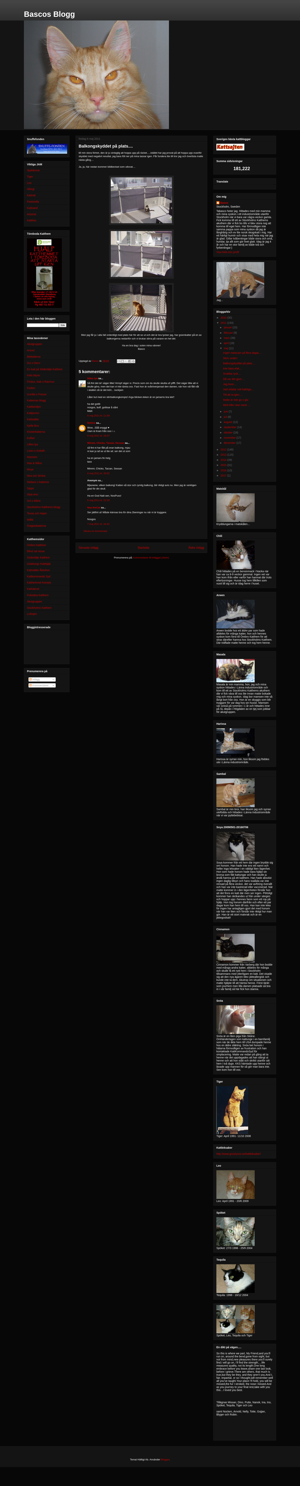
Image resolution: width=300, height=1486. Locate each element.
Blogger (165, 1459)
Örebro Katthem (36, 545)
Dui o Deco (33, 362)
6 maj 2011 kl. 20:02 (98, 473)
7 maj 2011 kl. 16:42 (98, 524)
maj (226, 348)
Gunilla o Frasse (36, 394)
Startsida (143, 547)
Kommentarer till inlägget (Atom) (151, 557)
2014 (224, 459)
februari (228, 332)
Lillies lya (32, 444)
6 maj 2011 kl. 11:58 (98, 415)
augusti (228, 422)
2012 (224, 449)
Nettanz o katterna (38, 482)
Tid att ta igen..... (233, 394)
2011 (224, 322)
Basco (224, 202)
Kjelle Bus (33, 425)
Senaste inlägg (88, 547)
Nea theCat (93, 507)
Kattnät (31, 195)
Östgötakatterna (36, 525)
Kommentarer (39, 685)
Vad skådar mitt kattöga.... (238, 389)
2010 (224, 317)
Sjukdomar (33, 170)
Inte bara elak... (232, 368)
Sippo (30, 488)
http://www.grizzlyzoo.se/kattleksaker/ (238, 1153)
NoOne (91, 422)
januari (228, 327)
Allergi (30, 189)
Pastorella (33, 201)
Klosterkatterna (36, 431)
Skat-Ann (32, 494)
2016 (224, 470)
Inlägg (34, 679)
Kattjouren (33, 413)
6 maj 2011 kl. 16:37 (98, 435)
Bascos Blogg (49, 14)
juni (226, 411)
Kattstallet (33, 419)
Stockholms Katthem (39, 607)
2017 (224, 475)
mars (227, 337)
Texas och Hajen (37, 513)
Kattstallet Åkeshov (38, 570)
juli (226, 416)
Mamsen (32, 457)
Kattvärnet (33, 588)
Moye (30, 469)
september (230, 427)
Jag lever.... (230, 384)
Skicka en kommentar (95, 531)
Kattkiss (31, 220)
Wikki (30, 519)
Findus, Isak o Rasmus (40, 381)
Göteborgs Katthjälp (39, 563)
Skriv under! (230, 358)
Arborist (31, 214)
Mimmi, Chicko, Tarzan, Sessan (105, 442)
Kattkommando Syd (38, 576)
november (230, 437)
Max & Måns (34, 463)
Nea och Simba (36, 475)
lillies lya (92, 378)
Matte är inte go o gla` (236, 399)
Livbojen (32, 613)
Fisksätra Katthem (38, 595)
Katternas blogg (36, 400)
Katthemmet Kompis (39, 582)
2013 (224, 454)
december (230, 442)
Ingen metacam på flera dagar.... (242, 352)
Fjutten (31, 388)
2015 (224, 465)
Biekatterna (34, 356)
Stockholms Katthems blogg (43, 507)
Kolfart (31, 438)
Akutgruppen (34, 344)
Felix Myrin (33, 375)
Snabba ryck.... (232, 373)
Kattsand (32, 207)
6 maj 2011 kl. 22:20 (98, 500)
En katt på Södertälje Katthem (45, 369)
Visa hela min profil (227, 252)
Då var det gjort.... (233, 379)
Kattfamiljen (34, 406)
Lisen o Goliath (36, 450)
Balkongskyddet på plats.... (239, 363)
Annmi (31, 350)
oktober (228, 432)
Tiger (30, 176)
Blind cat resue (36, 551)
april (226, 343)
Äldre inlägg (196, 547)
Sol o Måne (34, 500)
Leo (29, 182)
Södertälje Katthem (38, 557)
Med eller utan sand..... (236, 405)
